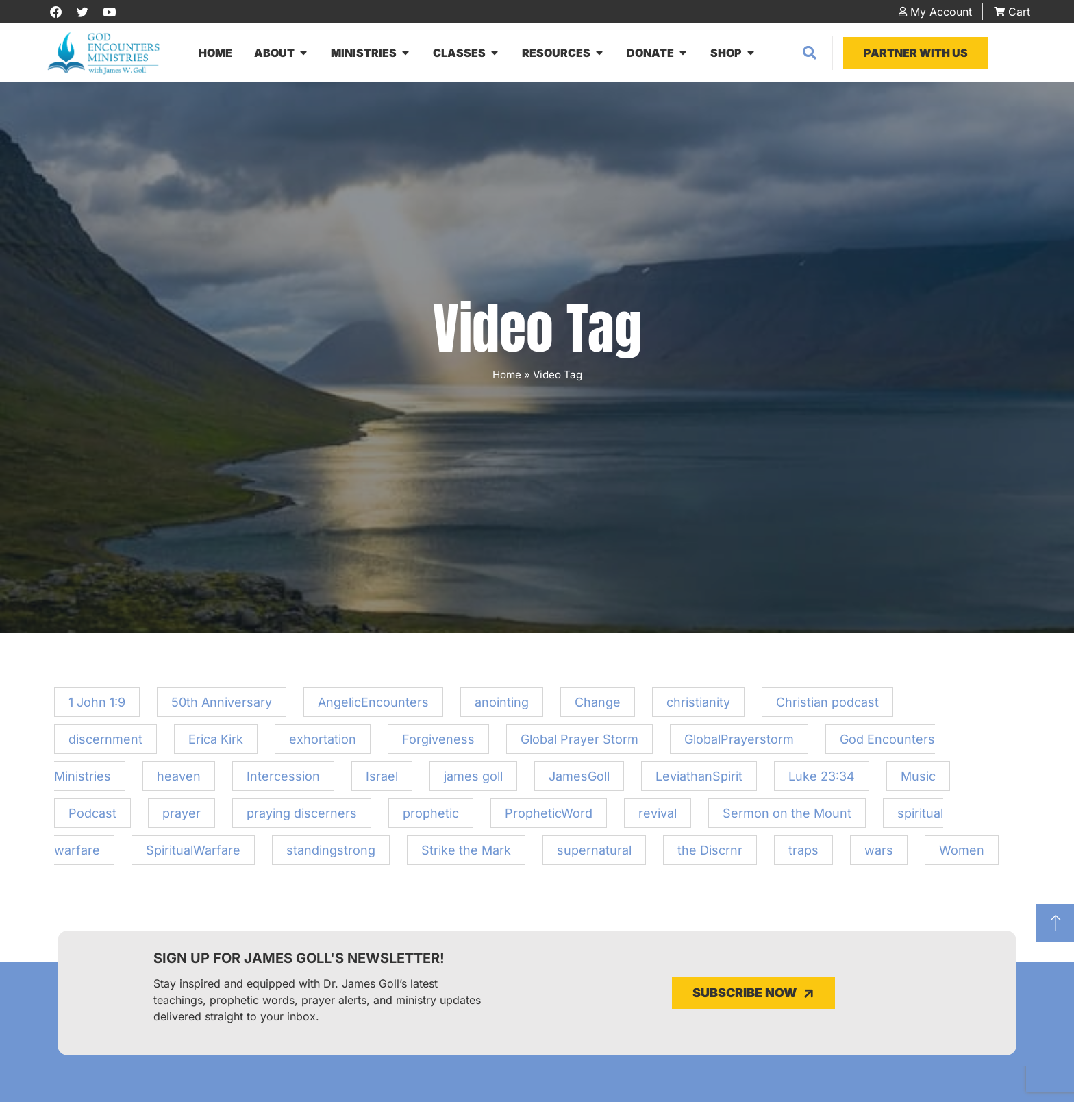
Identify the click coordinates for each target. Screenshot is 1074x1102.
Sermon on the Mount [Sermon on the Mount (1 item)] (787, 817)
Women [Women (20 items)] (961, 854)
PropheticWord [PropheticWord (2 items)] (548, 817)
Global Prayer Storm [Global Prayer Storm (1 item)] (579, 743)
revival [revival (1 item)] (657, 817)
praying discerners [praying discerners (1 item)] (302, 817)
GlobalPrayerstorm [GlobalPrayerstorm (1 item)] (739, 743)
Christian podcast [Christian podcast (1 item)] (827, 706)
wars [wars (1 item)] (878, 854)
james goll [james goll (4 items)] (473, 780)
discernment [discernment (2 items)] (105, 743)
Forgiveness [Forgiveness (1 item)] (438, 743)
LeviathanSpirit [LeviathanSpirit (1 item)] (698, 780)
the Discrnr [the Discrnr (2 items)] (709, 854)
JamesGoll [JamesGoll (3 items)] (579, 780)
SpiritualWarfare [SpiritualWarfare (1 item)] (193, 854)
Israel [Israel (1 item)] (382, 780)
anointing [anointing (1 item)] (502, 706)
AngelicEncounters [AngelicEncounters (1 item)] (373, 706)
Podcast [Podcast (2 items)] (92, 817)
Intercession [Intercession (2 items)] (283, 780)
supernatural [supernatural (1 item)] (594, 854)
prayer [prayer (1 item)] (181, 817)
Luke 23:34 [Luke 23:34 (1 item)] (821, 780)
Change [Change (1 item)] (598, 706)
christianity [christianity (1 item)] (698, 706)
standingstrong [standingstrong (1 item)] (330, 854)
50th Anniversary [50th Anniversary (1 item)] (221, 706)
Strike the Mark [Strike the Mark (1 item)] (466, 854)
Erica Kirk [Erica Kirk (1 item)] (215, 743)
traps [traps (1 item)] (803, 854)
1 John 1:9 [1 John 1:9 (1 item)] (96, 706)
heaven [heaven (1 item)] (179, 780)
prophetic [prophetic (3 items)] (431, 817)
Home (506, 378)
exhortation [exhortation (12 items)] (322, 743)
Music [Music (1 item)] (918, 780)
